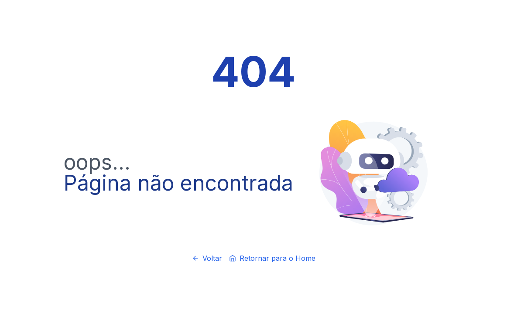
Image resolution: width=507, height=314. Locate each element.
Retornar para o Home (272, 258)
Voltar (207, 258)
